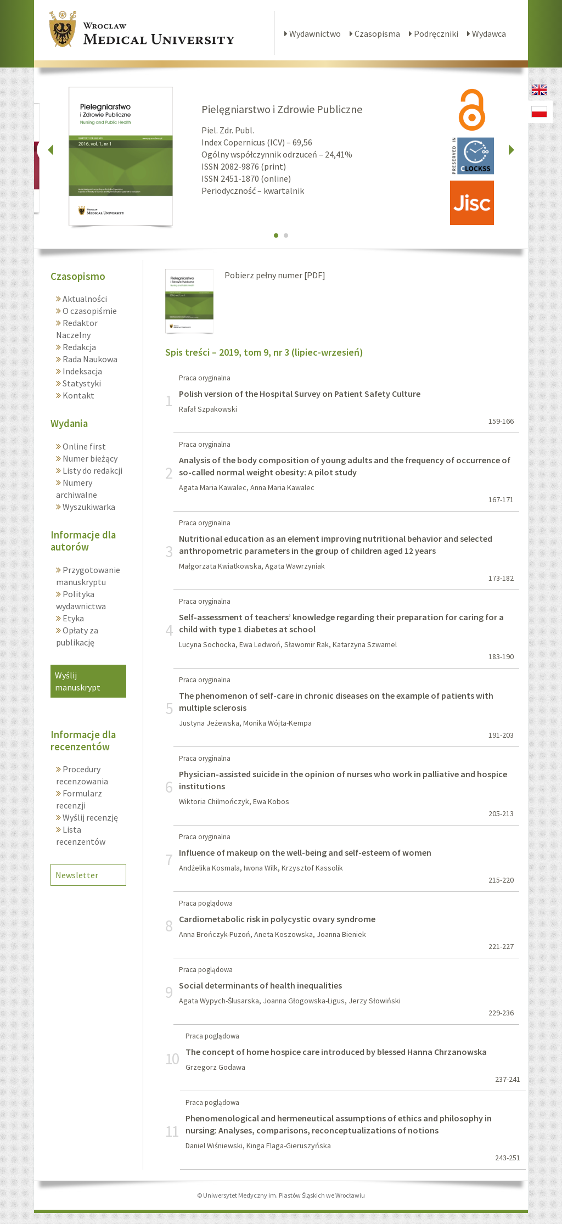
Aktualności (84, 298)
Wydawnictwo (312, 33)
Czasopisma (375, 33)
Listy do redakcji (91, 470)
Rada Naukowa (89, 358)
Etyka (72, 618)
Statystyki (81, 383)
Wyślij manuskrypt (77, 681)
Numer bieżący (89, 458)
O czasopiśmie (89, 310)
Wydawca (486, 33)
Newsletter (76, 874)
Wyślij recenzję (89, 817)
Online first (83, 446)
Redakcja (78, 346)
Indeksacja (81, 371)
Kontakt (77, 395)
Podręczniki (433, 33)
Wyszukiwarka (88, 506)
